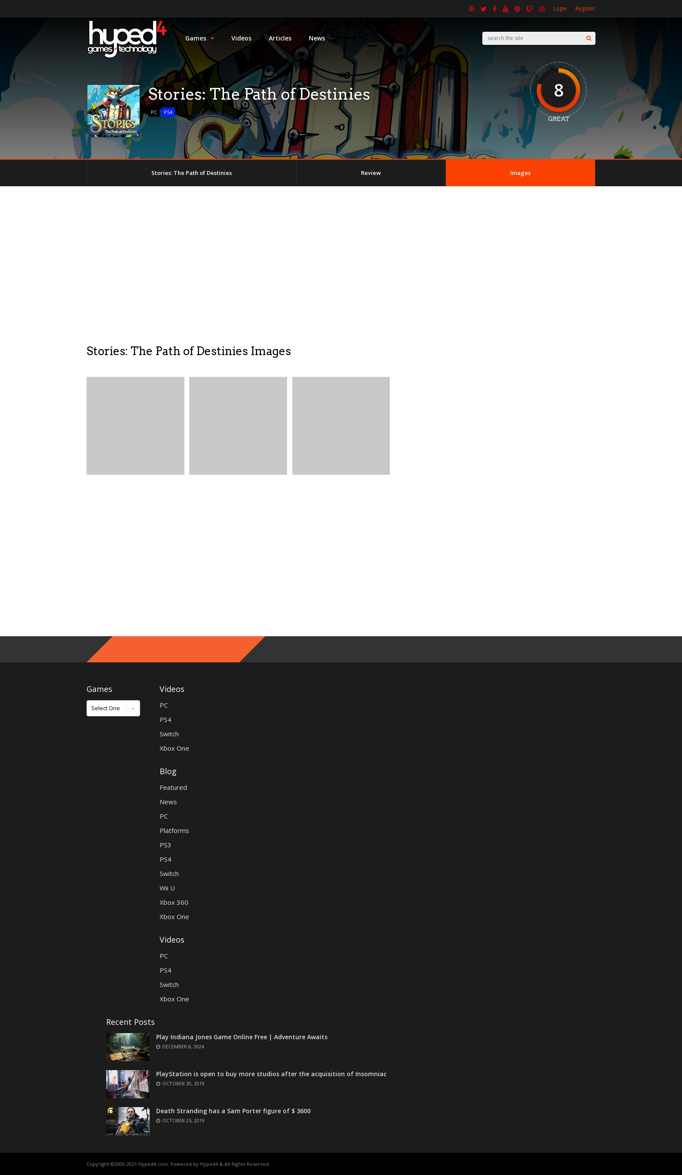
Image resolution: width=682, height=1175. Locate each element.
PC (154, 112)
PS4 (168, 112)
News (317, 38)
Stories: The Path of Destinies (191, 173)
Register (585, 8)
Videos (241, 38)
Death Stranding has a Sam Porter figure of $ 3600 (233, 1111)
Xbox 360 (174, 902)
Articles (280, 38)
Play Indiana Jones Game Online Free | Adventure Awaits (242, 1037)
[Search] (588, 38)
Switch (169, 733)
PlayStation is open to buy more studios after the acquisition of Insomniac (271, 1074)
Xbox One (174, 748)
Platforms (174, 830)
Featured (173, 787)
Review (371, 173)
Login (560, 8)
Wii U (167, 887)
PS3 (165, 844)
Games (199, 38)
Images (520, 173)
